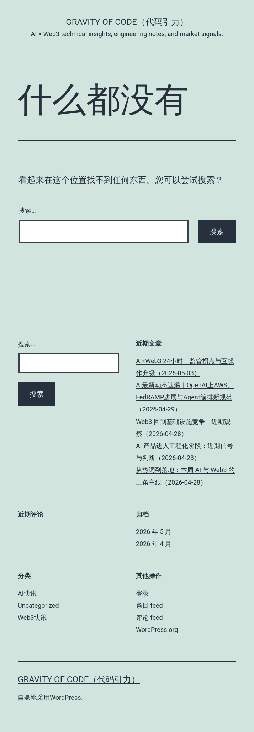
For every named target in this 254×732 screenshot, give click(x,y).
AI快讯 (27, 593)
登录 (142, 593)
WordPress (65, 697)
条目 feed (149, 605)
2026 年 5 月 (153, 531)
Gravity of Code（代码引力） (127, 22)
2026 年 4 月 (153, 543)
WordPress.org (157, 629)
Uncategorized (38, 605)
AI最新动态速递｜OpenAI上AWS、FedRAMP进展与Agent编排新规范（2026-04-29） (185, 397)
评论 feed (149, 617)
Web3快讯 (32, 617)
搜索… (27, 210)
